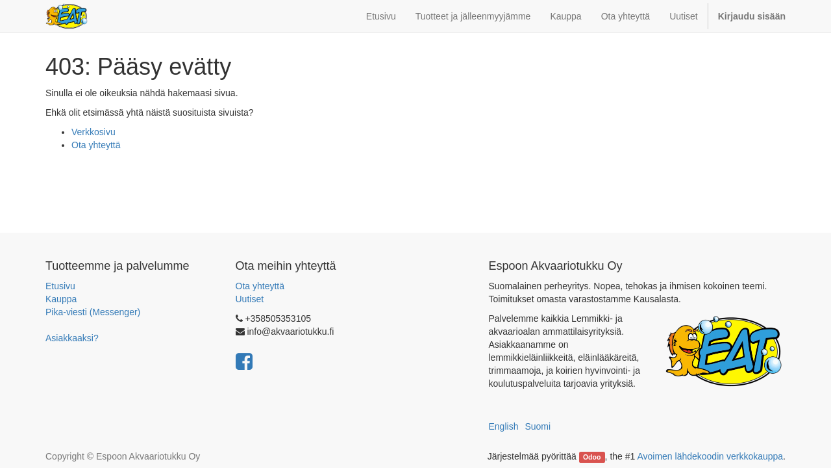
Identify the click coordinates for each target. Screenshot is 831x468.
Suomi (538, 426)
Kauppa (61, 299)
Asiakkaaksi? (72, 338)
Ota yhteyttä (95, 145)
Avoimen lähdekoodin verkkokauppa (710, 456)
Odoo (592, 457)
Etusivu (60, 286)
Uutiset (250, 299)
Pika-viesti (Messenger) (92, 312)
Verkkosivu (93, 132)
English (504, 426)
